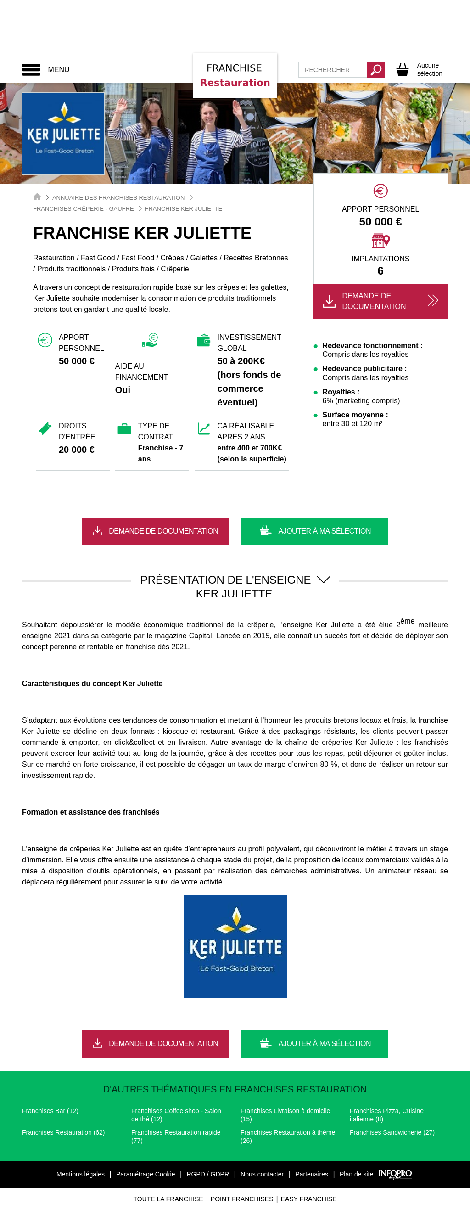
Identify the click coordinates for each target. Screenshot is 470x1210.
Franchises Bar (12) (50, 1110)
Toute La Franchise (168, 1199)
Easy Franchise (309, 1199)
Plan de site (356, 1174)
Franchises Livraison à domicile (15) (285, 1115)
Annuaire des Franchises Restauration (118, 197)
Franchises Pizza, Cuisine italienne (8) (387, 1115)
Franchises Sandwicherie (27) (392, 1132)
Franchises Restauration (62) (63, 1132)
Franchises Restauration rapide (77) (176, 1136)
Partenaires (311, 1174)
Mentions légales (80, 1174)
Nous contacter (262, 1174)
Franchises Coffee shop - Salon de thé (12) (176, 1115)
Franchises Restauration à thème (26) (288, 1136)
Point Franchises (242, 1199)
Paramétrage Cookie (145, 1174)
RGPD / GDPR (207, 1174)
